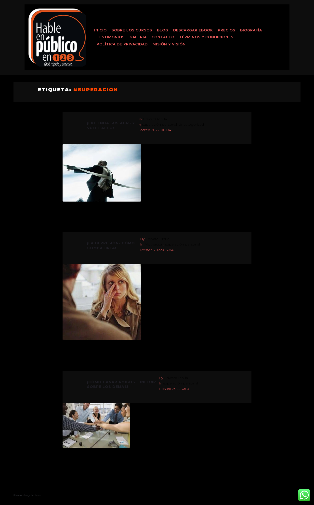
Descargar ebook (193, 30)
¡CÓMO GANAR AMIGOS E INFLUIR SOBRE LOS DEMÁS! (121, 384)
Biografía (251, 30)
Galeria (138, 37)
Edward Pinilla (155, 119)
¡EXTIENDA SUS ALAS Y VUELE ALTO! (111, 125)
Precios (226, 30)
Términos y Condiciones (206, 37)
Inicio (100, 30)
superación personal (159, 124)
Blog (162, 30)
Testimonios (111, 37)
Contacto (163, 37)
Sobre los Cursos (132, 30)
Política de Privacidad (122, 44)
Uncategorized (191, 124)
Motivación (153, 244)
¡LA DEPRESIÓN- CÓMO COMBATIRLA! (111, 245)
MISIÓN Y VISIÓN (169, 44)
